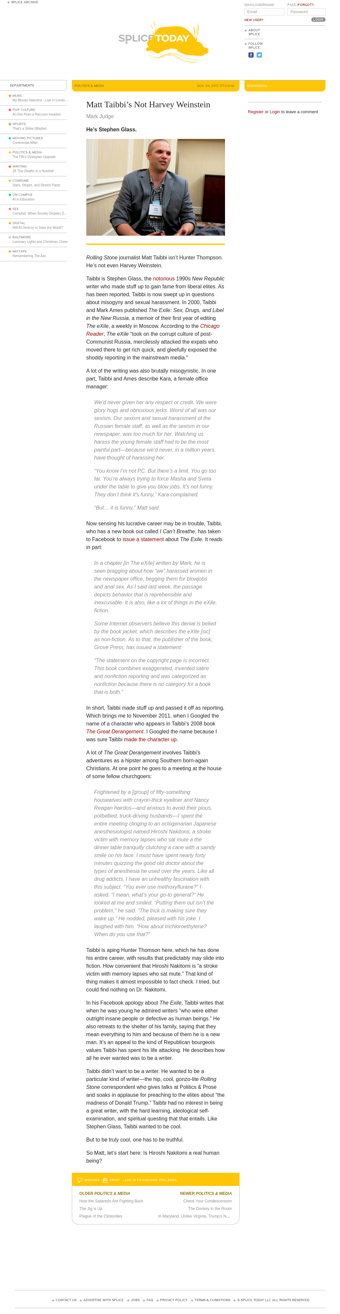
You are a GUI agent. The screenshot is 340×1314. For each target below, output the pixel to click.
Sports (19, 124)
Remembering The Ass (29, 256)
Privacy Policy (173, 1300)
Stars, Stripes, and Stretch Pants (36, 185)
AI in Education (24, 199)
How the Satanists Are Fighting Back (111, 1201)
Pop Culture (24, 110)
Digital (19, 223)
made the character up (150, 739)
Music (18, 96)
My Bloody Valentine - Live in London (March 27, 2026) (53, 100)
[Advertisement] (296, 53)
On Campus (22, 195)
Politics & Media (27, 152)
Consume (21, 181)
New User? (253, 20)
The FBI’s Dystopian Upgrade (34, 157)
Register (256, 111)
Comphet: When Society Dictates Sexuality (44, 213)
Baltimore (22, 237)
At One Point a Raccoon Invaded (37, 114)
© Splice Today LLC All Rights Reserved (273, 1300)
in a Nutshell (33, 171)
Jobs (135, 1300)
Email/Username (259, 5)
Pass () (300, 5)
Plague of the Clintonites (100, 1216)
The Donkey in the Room (210, 1208)
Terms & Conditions (212, 1300)
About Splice (254, 32)
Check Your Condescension (207, 1201)
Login (275, 111)
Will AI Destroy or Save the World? (38, 227)
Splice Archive (24, 2)
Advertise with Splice (103, 1300)
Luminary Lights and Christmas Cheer (40, 242)
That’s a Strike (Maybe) (29, 128)
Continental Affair (25, 143)
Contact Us (66, 1300)
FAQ (150, 1300)
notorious (164, 278)
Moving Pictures (28, 138)
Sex (16, 209)
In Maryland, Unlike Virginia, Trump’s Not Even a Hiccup (207, 1216)
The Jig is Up (90, 1208)
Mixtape (20, 251)
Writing (20, 167)
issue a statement (143, 539)
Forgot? (305, 5)
